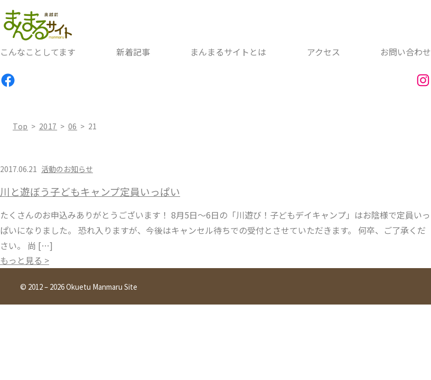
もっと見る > (24, 260)
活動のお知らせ (67, 169)
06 (72, 126)
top (20, 126)
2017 (48, 126)
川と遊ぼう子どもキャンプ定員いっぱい (90, 191)
